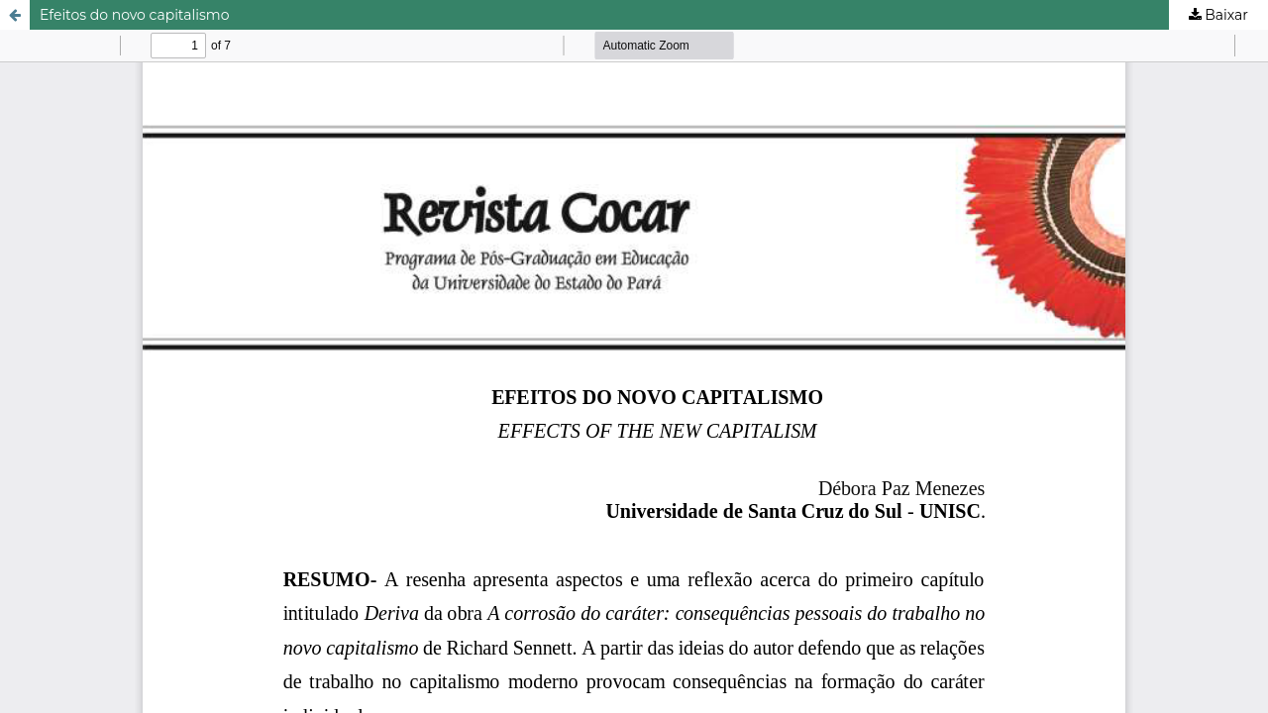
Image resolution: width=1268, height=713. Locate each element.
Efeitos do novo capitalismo (135, 15)
